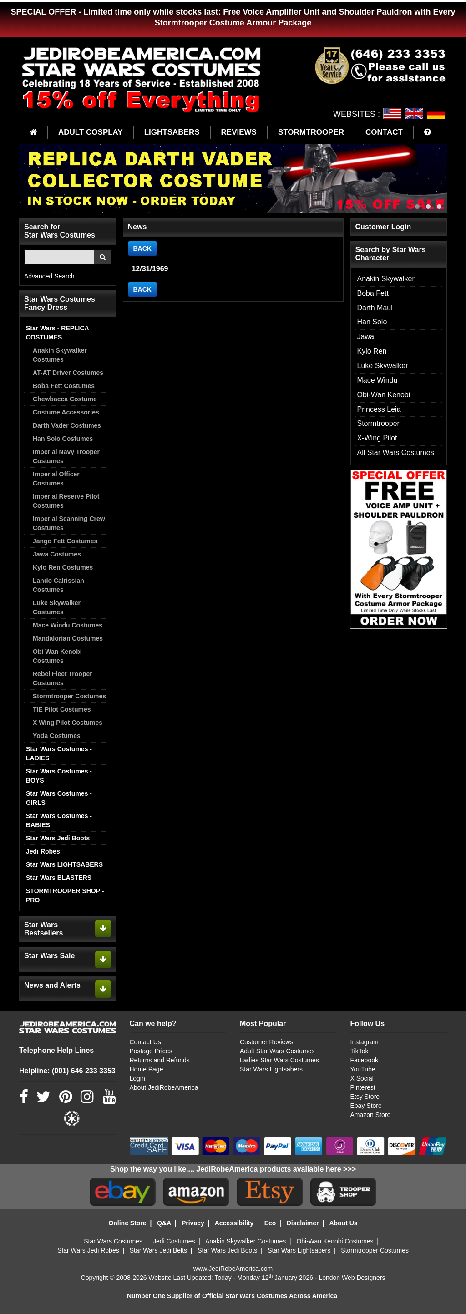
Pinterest (362, 1087)
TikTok (359, 1051)
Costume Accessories (66, 412)
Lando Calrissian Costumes (58, 585)
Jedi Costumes (174, 1241)
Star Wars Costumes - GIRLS (59, 798)
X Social (362, 1078)
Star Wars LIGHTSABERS (64, 864)
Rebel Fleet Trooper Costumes (62, 678)
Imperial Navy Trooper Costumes (66, 456)
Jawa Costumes (57, 554)
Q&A (164, 1223)
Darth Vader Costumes (67, 425)
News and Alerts (52, 985)
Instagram (364, 1042)
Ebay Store (366, 1105)
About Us (343, 1223)
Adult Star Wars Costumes (277, 1051)
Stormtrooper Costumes (69, 696)
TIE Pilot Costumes (62, 709)
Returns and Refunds (160, 1060)
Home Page (146, 1069)
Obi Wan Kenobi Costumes (57, 656)
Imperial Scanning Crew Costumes (69, 523)
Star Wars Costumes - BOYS (59, 776)
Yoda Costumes (57, 735)
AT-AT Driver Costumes (68, 372)
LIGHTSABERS (172, 132)
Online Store (127, 1223)
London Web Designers (352, 1277)
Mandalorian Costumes (68, 638)
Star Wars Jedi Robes (88, 1250)
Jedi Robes (43, 851)
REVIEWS (239, 132)
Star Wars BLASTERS (58, 877)
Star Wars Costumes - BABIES (59, 820)
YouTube (362, 1069)
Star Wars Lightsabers (271, 1069)
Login (137, 1078)
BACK (142, 248)
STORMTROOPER (311, 132)
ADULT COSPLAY (90, 132)
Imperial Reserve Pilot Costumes (66, 501)
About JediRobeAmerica (164, 1087)
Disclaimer (303, 1223)
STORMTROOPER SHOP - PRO (65, 895)
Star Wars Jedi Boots (58, 838)
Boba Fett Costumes (64, 385)
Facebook (364, 1060)
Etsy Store (365, 1096)
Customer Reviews (266, 1042)
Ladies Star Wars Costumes (279, 1060)
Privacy (193, 1223)
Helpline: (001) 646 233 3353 (67, 1071)
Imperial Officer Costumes (56, 478)
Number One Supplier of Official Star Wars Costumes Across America (232, 1295)
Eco (270, 1223)
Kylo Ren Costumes (63, 567)
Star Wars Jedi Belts (158, 1250)
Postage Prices (151, 1051)
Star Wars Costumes (113, 1241)
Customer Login (383, 227)
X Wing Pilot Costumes (67, 722)
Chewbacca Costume (65, 399)
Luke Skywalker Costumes (57, 607)
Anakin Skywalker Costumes (60, 355)
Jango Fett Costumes (65, 541)
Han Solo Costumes (63, 438)
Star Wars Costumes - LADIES (59, 753)
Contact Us (145, 1042)
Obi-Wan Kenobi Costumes (334, 1241)
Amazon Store (370, 1114)
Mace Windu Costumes (67, 625)
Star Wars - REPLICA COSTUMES (57, 332)
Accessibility (234, 1223)
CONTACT (384, 132)
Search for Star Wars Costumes (59, 231)
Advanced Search (49, 276)
